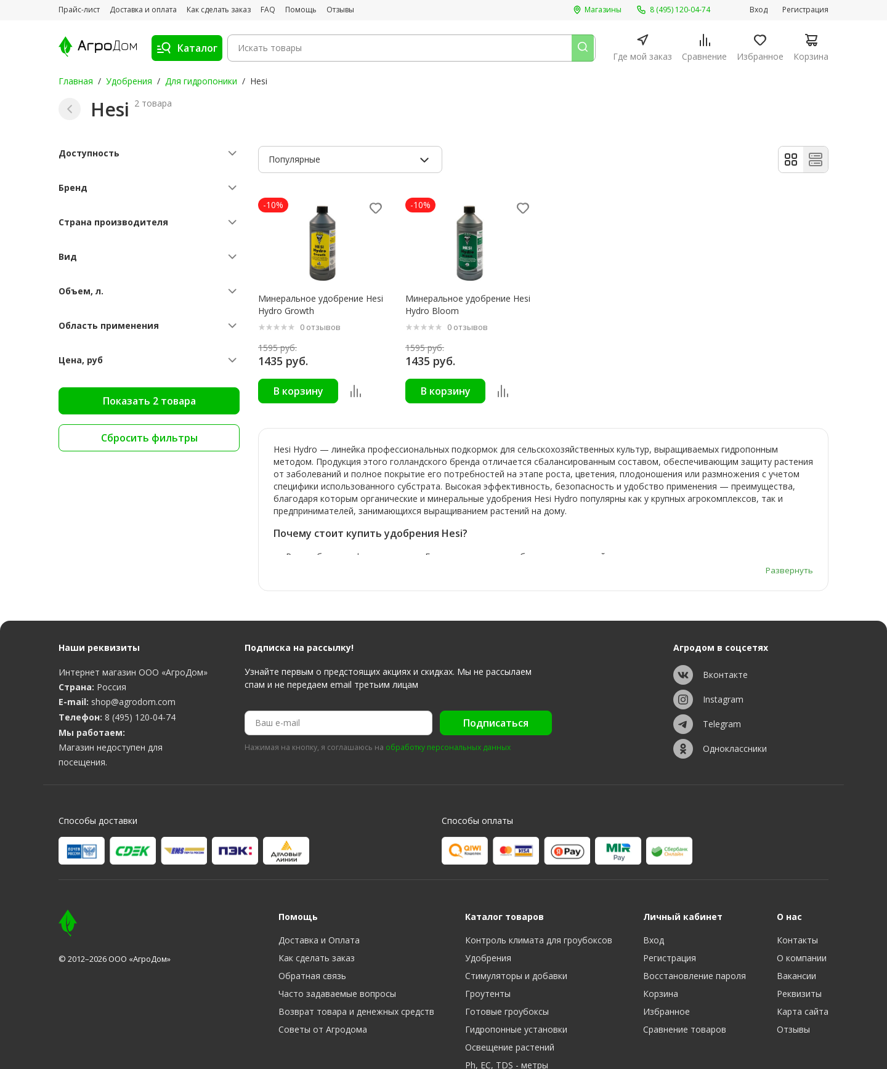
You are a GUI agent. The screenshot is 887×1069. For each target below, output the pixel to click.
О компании (802, 884)
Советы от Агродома (322, 956)
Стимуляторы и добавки (516, 902)
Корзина (660, 920)
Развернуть (788, 496)
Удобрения (129, 81)
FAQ (268, 10)
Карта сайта (802, 938)
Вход (759, 10)
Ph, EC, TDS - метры (506, 992)
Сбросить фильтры (149, 438)
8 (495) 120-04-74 (140, 644)
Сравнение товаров (684, 956)
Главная (76, 81)
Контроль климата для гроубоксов (538, 867)
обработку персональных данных (448, 675)
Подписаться (496, 649)
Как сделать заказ (219, 10)
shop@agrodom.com (133, 628)
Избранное (666, 938)
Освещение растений (509, 974)
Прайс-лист (79, 10)
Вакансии (796, 902)
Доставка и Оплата (319, 867)
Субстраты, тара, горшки (517, 1009)
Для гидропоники (201, 81)
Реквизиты (799, 920)
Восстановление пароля (694, 902)
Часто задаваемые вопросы (337, 920)
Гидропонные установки (516, 956)
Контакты (797, 867)
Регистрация (805, 10)
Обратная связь (312, 902)
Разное (480, 1027)
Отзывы (340, 10)
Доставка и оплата (143, 10)
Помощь (301, 10)
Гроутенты (488, 920)
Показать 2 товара (149, 401)
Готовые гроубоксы (507, 938)
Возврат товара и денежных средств (356, 938)
